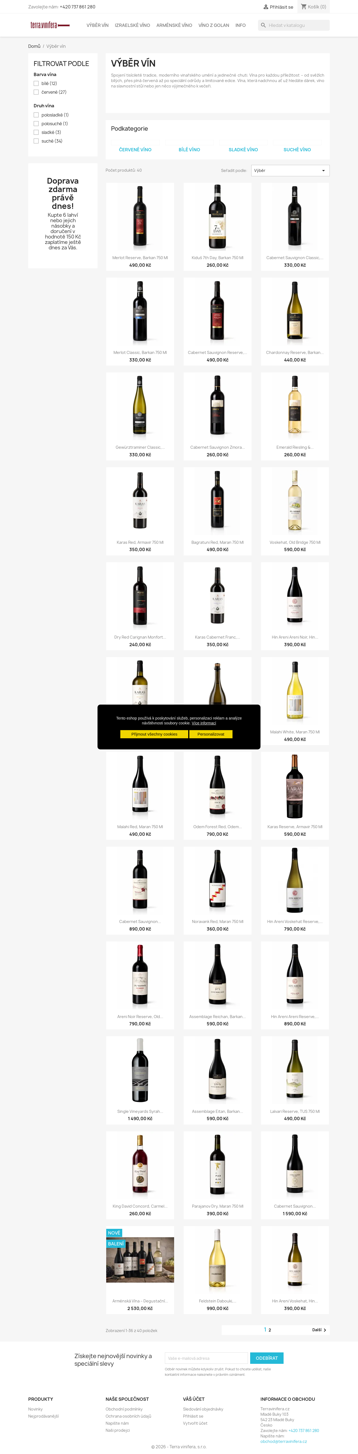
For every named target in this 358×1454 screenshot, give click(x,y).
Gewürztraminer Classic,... (140, 447)
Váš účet (194, 1399)
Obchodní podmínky (124, 1409)
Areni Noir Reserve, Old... (140, 1016)
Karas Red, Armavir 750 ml (140, 542)
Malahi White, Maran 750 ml (295, 731)
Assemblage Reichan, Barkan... (217, 1016)
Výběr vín (98, 25)
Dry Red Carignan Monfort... (140, 637)
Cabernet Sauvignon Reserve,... (217, 352)
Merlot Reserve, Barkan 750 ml (140, 257)
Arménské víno (174, 25)
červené (54, 92)
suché (52, 141)
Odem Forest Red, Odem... (217, 826)
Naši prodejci (118, 1430)
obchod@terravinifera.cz (283, 1441)
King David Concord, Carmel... (140, 1206)
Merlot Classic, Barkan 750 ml (140, 352)
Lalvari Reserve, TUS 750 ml (295, 1111)
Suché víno (297, 150)
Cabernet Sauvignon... (140, 921)
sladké (51, 132)
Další (320, 1330)
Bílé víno (189, 150)
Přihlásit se (193, 1416)
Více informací (204, 723)
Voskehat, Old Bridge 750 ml (295, 542)
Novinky (35, 1409)
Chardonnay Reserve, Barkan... (295, 352)
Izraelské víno (132, 25)
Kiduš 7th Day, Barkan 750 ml (217, 257)
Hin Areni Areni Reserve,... (295, 1016)
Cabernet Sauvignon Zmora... (217, 447)
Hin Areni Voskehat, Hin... (295, 1301)
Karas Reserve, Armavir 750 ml (295, 826)
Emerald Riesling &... (295, 447)
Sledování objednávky (203, 1409)
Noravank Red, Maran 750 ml (217, 921)
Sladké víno (243, 150)
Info (240, 25)
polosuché (55, 124)
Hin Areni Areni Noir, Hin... (295, 637)
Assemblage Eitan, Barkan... (217, 1111)
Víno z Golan (214, 25)
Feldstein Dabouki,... (217, 1301)
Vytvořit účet (195, 1423)
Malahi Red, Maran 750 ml (140, 826)
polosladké (55, 115)
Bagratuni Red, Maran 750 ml (217, 542)
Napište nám (117, 1423)
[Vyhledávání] (294, 25)
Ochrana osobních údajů (128, 1416)
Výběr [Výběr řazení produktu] (290, 170)
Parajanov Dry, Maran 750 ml (217, 1206)
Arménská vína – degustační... (140, 1301)
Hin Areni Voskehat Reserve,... (295, 921)
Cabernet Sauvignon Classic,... (295, 257)
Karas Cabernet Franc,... (217, 637)
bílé (49, 83)
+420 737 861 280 (77, 7)
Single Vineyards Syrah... (140, 1111)
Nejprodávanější (43, 1416)
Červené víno (135, 150)
